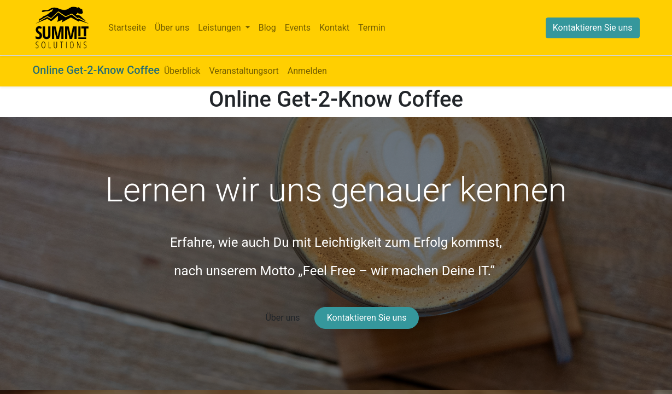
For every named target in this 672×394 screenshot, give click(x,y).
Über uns (282, 317)
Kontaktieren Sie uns (593, 27)
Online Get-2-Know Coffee (96, 70)
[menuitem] (127, 28)
